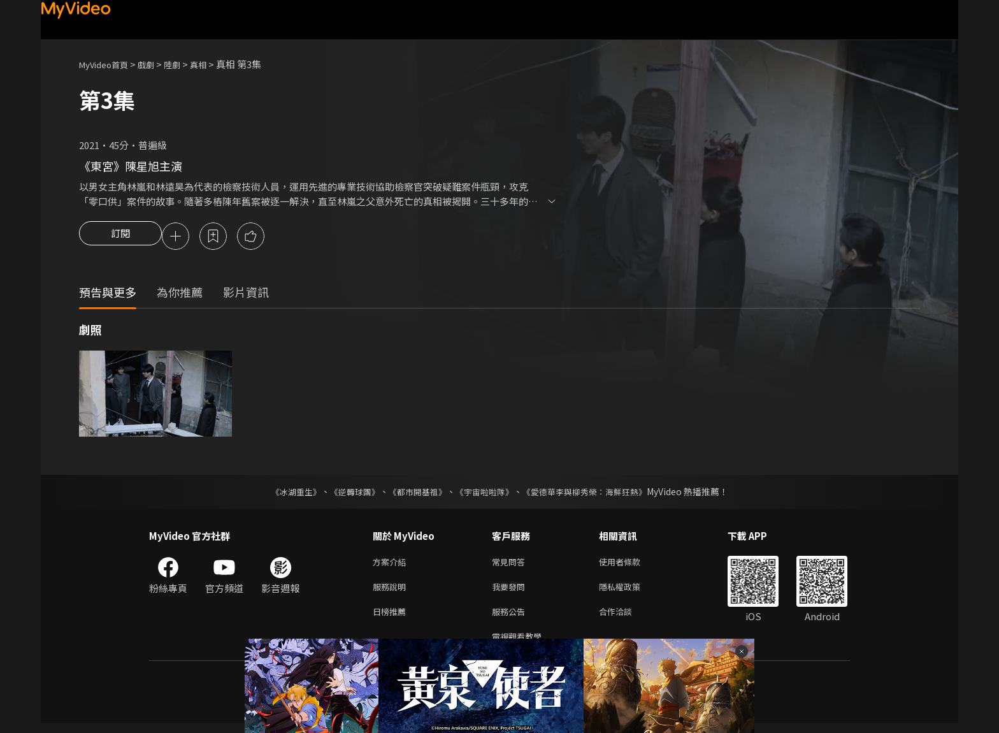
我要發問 (511, 591)
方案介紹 (392, 564)
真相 (213, 64)
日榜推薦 (392, 618)
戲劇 (156, 64)
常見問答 (511, 564)
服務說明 (392, 591)
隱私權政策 (630, 591)
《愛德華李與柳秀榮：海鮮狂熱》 (592, 493)
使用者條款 (630, 564)
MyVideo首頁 (108, 64)
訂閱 (120, 237)
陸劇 (184, 64)
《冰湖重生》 (285, 493)
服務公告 (511, 618)
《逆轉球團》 (347, 493)
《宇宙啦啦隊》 (485, 493)
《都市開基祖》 (414, 493)
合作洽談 (626, 618)
